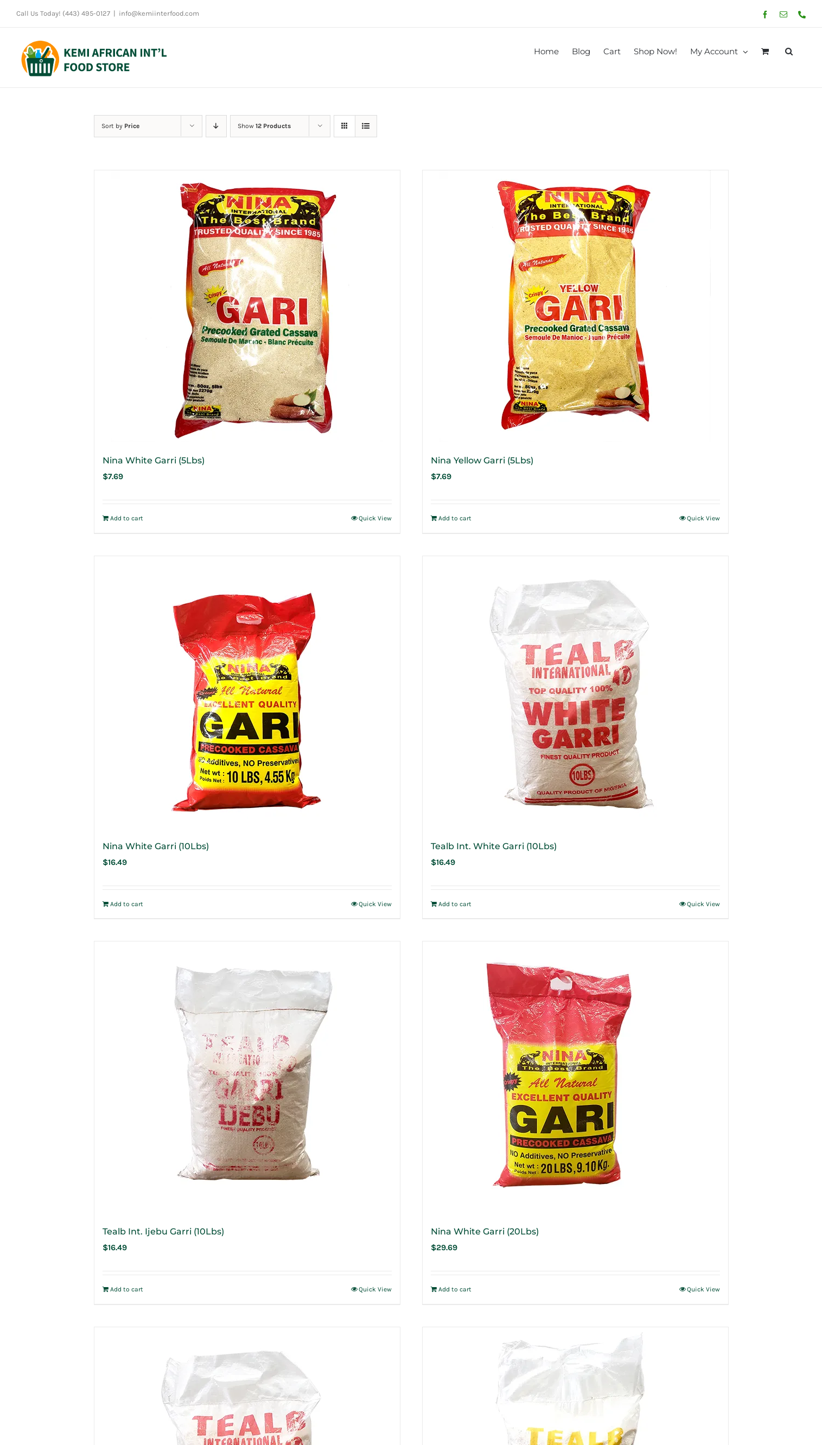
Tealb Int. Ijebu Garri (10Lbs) (163, 1231)
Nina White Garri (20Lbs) (485, 1231)
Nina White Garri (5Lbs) (154, 460)
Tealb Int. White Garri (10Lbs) (494, 846)
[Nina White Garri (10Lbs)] (247, 691)
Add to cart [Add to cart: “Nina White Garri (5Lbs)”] (126, 518)
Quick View (375, 518)
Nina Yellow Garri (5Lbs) (482, 460)
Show (264, 126)
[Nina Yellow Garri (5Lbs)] (575, 306)
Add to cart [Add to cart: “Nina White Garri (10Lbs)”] (126, 904)
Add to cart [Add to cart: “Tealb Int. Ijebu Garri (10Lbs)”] (126, 1289)
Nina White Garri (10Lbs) (156, 846)
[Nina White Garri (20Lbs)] (575, 1077)
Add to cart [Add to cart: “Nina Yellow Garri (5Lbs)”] (454, 518)
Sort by (120, 126)
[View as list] (366, 126)
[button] (789, 50)
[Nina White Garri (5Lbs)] (247, 306)
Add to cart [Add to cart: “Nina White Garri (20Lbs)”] (454, 1289)
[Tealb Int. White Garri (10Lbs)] (575, 691)
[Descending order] (216, 126)
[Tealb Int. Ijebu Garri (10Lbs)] (247, 1077)
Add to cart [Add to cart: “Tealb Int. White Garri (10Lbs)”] (454, 904)
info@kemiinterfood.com (159, 13)
